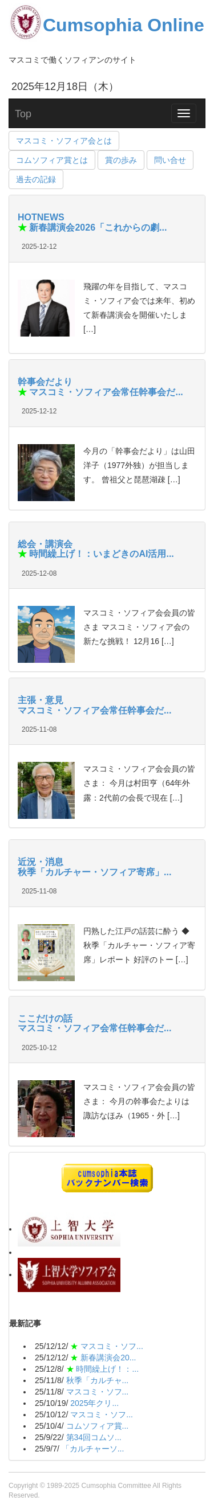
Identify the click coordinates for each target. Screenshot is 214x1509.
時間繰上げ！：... (107, 1368)
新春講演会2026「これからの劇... (97, 227)
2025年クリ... (94, 1403)
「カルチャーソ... (93, 1448)
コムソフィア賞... (97, 1425)
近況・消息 (40, 862)
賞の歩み (121, 160)
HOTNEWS (41, 217)
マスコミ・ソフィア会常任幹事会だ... (105, 392)
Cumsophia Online (106, 25)
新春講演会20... (108, 1357)
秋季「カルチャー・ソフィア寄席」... (94, 872)
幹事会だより (45, 382)
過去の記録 (36, 179)
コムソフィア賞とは (52, 160)
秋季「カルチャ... (97, 1380)
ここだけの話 (45, 1018)
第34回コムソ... (94, 1437)
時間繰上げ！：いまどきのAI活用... (100, 554)
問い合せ (170, 160)
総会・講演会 (45, 544)
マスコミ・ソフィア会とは (64, 140)
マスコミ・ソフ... (111, 1346)
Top (23, 114)
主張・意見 (40, 700)
